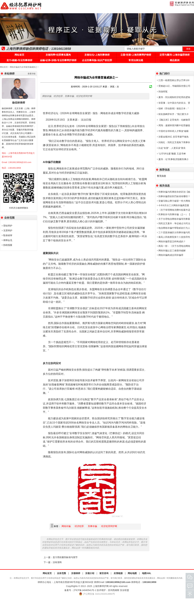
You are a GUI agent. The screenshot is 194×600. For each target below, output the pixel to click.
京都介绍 (89, 573)
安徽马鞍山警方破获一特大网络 (173, 201)
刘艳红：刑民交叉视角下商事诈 (173, 142)
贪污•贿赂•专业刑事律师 (19, 60)
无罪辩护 (7, 230)
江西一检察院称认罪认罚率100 (173, 80)
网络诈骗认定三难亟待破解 (171, 250)
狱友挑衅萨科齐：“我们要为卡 (173, 114)
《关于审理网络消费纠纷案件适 (173, 210)
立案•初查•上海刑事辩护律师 (135, 54)
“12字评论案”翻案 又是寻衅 (171, 153)
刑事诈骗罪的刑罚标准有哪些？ (173, 196)
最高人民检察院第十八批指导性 (173, 237)
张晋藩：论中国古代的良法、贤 (173, 103)
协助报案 (7, 245)
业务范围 (61, 573)
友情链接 (118, 573)
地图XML (146, 573)
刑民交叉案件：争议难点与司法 (173, 223)
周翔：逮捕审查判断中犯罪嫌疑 (173, 125)
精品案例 (174, 60)
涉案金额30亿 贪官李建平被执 (173, 136)
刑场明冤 (162, 91)
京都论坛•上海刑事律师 (96, 54)
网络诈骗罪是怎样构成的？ (171, 241)
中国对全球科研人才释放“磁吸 (173, 131)
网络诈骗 (66, 526)
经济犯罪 (79, 526)
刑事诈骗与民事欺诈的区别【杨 (173, 192)
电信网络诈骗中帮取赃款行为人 (173, 228)
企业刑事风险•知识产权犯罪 (97, 60)
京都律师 (75, 573)
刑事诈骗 (92, 526)
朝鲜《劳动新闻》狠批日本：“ (173, 108)
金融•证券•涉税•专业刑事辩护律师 (58, 60)
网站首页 (19, 54)
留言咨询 (103, 573)
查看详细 (31, 74)
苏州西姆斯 (113, 590)
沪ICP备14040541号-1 (84, 590)
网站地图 (132, 573)
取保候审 (7, 235)
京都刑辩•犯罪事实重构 (58, 54)
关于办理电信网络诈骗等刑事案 (173, 219)
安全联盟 (124, 590)
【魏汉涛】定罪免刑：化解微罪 (173, 119)
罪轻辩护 (7, 225)
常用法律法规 (136, 60)
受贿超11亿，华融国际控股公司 (173, 86)
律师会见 (7, 240)
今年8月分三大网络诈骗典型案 (173, 205)
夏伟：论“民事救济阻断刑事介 (173, 159)
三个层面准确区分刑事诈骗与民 (173, 232)
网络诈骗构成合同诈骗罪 (170, 255)
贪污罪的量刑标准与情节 (65, 557)
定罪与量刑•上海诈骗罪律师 (174, 54)
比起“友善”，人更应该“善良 (171, 148)
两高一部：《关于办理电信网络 (173, 246)
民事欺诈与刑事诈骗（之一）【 (173, 214)
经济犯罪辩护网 (109, 526)
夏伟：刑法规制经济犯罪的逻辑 (173, 97)
